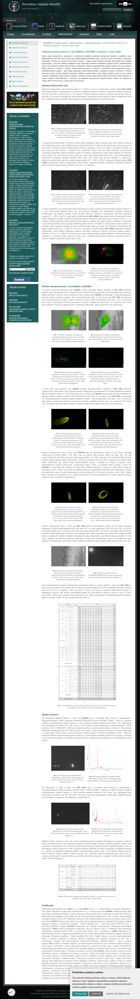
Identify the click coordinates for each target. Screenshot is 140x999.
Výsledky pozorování (92, 43)
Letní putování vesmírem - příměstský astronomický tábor (20, 319)
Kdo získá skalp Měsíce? (18, 302)
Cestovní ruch (81, 26)
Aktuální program (17, 287)
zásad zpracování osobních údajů (19, 265)
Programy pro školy (20, 26)
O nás (111, 34)
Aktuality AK (60, 26)
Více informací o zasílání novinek (21, 273)
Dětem (99, 34)
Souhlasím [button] (80, 994)
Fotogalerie (84, 34)
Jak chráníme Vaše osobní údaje (53, 996)
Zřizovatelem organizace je (101, 3)
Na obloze (46, 34)
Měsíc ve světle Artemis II (18, 295)
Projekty (41, 26)
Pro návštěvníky (28, 34)
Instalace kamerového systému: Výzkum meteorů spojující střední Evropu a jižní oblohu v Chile (21, 174)
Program (10, 34)
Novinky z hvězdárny (19, 116)
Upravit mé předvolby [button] (118, 994)
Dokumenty (127, 26)
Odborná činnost (65, 34)
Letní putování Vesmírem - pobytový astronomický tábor (22, 310)
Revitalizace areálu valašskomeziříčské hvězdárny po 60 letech (21, 126)
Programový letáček (104, 26)
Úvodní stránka (61, 43)
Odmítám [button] (96, 994)
